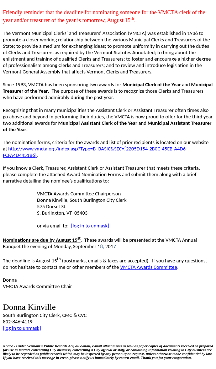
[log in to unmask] (90, 225)
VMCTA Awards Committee (148, 267)
